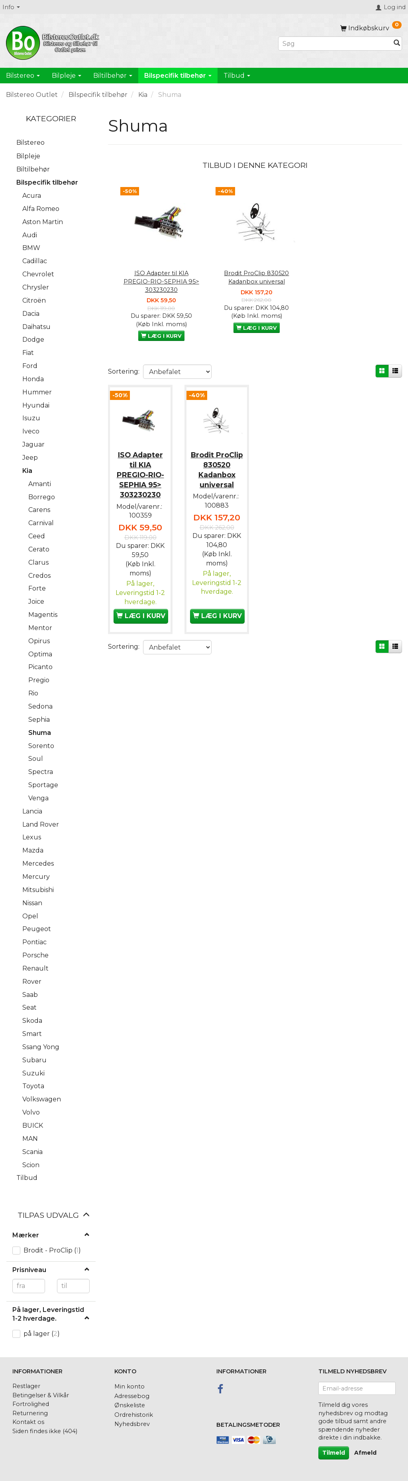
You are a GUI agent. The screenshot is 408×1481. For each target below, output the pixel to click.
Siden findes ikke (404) (44, 1431)
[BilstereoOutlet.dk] (54, 41)
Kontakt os (28, 1422)
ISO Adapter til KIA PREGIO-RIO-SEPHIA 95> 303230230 (161, 281)
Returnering (30, 1413)
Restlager (26, 1386)
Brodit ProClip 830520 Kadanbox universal (256, 277)
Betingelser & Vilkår (40, 1395)
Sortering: (123, 371)
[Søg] (397, 43)
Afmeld (365, 1452)
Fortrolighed (30, 1404)
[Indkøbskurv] (371, 28)
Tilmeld (333, 1452)
